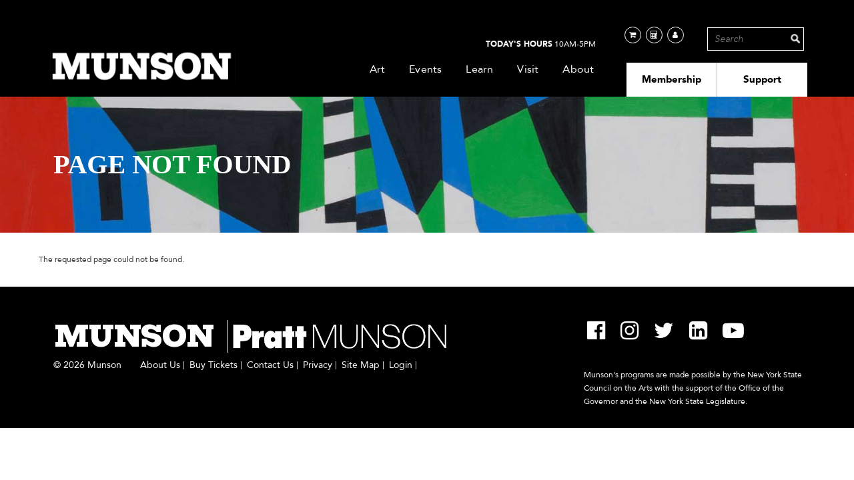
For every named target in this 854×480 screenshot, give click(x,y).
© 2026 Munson (87, 365)
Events (425, 69)
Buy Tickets (213, 365)
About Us (160, 365)
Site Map (361, 365)
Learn (479, 69)
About (578, 69)
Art (378, 69)
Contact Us (270, 365)
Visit (527, 69)
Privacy (317, 365)
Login (400, 365)
